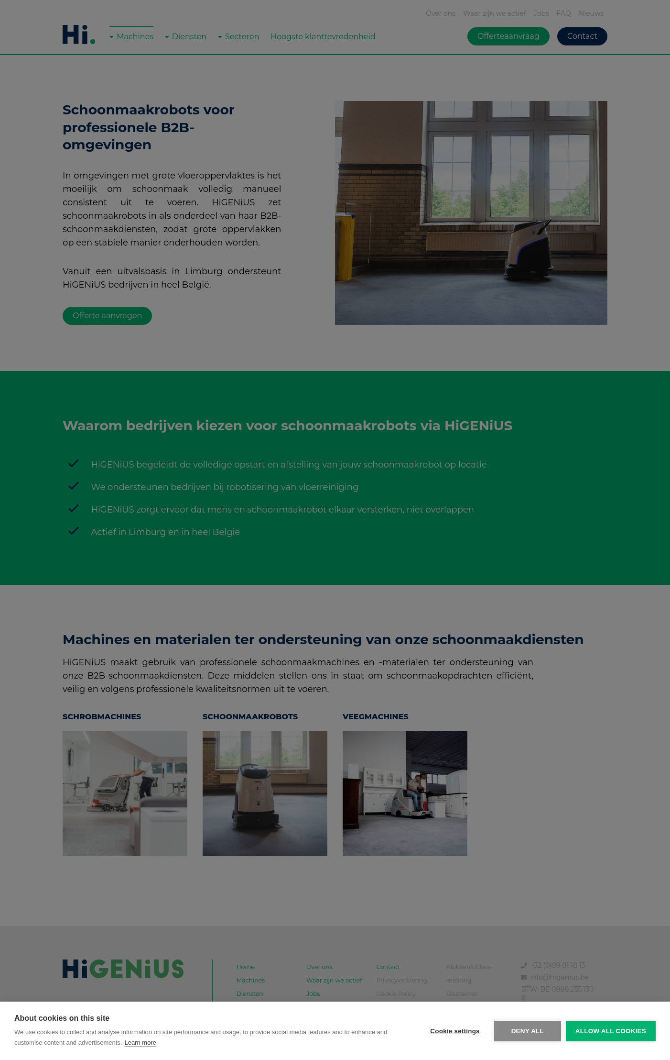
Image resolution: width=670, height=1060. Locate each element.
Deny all (527, 1031)
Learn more (140, 1042)
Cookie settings (455, 1031)
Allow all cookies (610, 1031)
